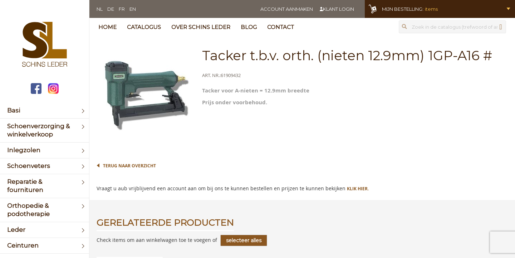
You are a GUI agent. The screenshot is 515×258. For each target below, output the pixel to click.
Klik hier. (358, 189)
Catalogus (144, 27)
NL (100, 9)
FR (122, 9)
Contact (280, 27)
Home (107, 27)
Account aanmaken (286, 9)
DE (110, 9)
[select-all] (243, 240)
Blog (249, 27)
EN (132, 9)
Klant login (338, 9)
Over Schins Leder (200, 27)
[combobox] (452, 26)
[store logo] (44, 45)
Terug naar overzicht (129, 166)
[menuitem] (44, 110)
